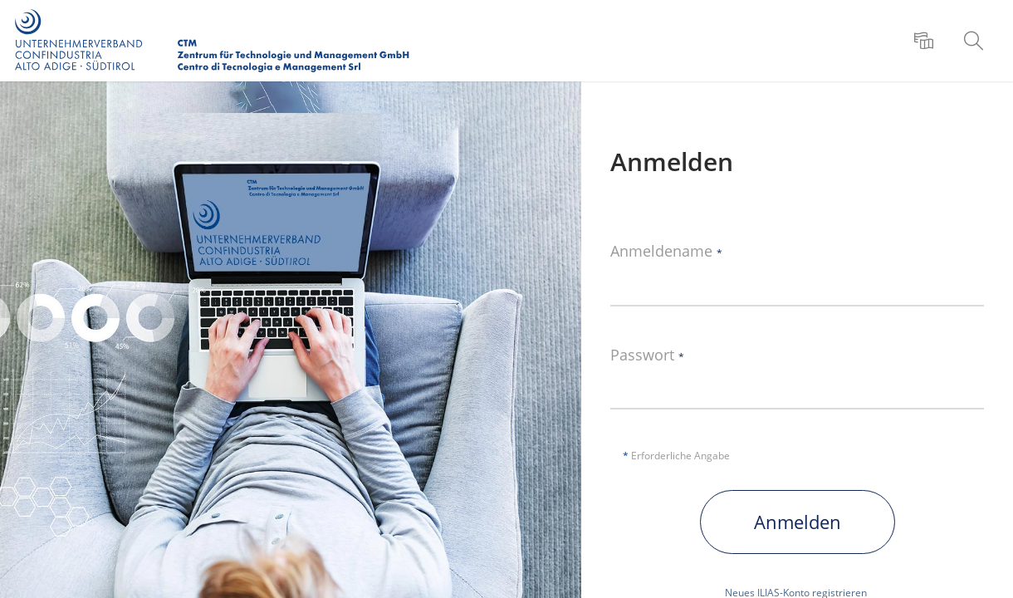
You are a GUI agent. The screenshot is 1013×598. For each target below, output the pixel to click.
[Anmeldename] (797, 281)
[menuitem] (926, 41)
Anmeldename (666, 252)
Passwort (647, 355)
